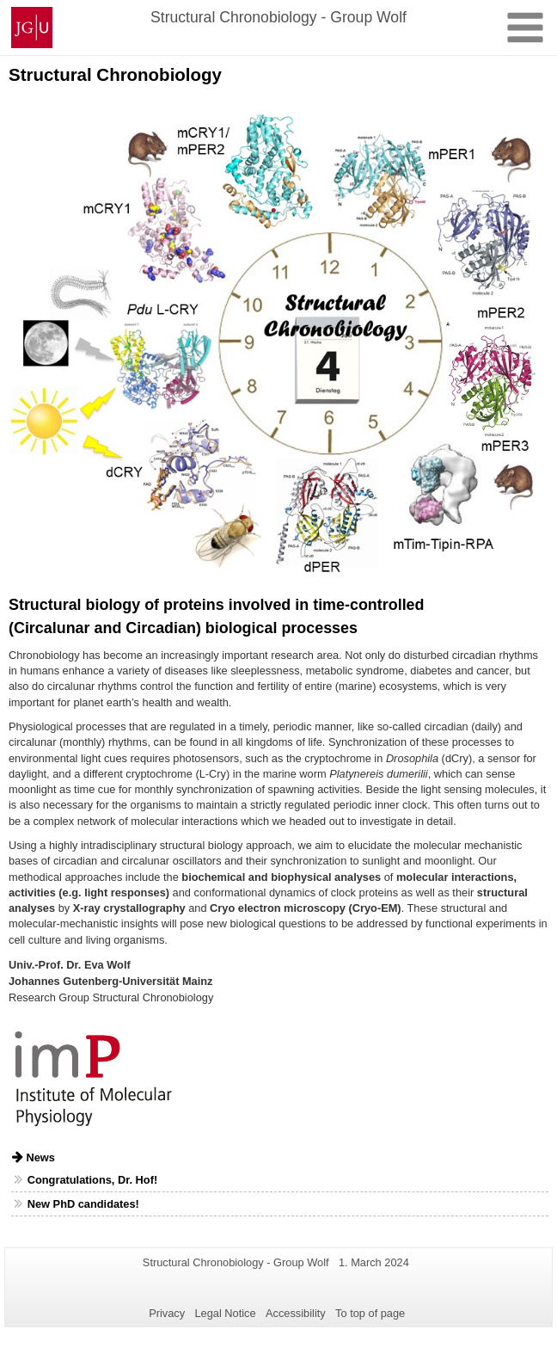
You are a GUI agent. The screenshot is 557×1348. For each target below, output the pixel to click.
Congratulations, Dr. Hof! (92, 1179)
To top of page (370, 1313)
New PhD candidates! (83, 1203)
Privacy (167, 1313)
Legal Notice (224, 1313)
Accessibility (296, 1313)
